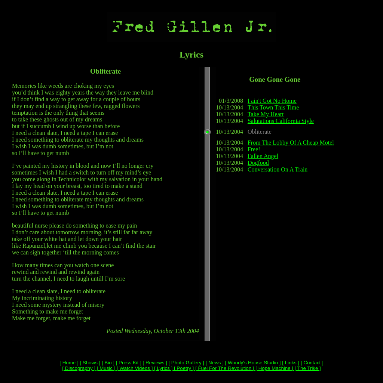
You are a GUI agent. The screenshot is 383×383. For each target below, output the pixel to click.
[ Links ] (290, 362)
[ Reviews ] (154, 362)
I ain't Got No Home (272, 101)
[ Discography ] (78, 368)
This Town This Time (273, 107)
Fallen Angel (263, 156)
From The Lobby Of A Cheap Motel (291, 142)
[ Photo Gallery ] (185, 362)
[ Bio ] (107, 362)
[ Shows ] (90, 362)
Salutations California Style (281, 121)
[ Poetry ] (183, 368)
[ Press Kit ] (127, 362)
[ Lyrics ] (162, 368)
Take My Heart (266, 114)
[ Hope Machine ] (273, 368)
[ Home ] (68, 362)
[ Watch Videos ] (134, 368)
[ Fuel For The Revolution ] (224, 368)
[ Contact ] (311, 362)
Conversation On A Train (277, 169)
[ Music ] (105, 368)
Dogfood (258, 163)
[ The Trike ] (307, 368)
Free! (254, 149)
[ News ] (214, 362)
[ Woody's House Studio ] (252, 362)
